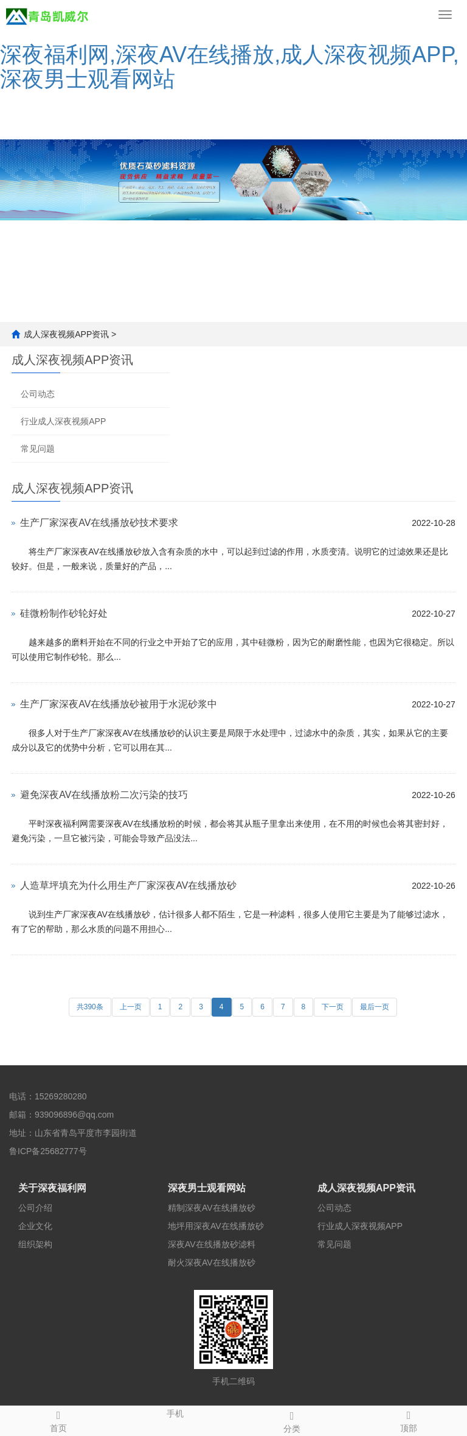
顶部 (408, 1419)
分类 (292, 1420)
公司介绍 (35, 1208)
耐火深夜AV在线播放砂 (211, 1262)
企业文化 (35, 1226)
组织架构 (35, 1244)
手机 (175, 1412)
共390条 (90, 1007)
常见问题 (38, 449)
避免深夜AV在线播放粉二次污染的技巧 (104, 795)
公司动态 (38, 394)
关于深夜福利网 (52, 1188)
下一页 (333, 1007)
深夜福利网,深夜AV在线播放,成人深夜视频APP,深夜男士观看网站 (229, 66)
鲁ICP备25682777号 (48, 1151)
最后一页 (374, 1007)
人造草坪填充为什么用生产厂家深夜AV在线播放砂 (128, 885)
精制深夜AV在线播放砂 (211, 1208)
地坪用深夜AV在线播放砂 (216, 1226)
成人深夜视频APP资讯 (66, 334)
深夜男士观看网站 (207, 1188)
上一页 (131, 1007)
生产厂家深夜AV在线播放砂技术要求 (99, 522)
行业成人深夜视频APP (63, 421)
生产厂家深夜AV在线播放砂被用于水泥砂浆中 (118, 704)
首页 (58, 1419)
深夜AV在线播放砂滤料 (211, 1244)
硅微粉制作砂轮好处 (64, 613)
